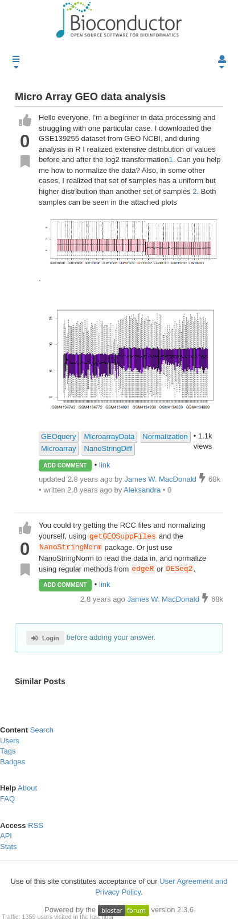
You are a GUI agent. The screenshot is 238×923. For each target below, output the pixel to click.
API (6, 835)
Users (9, 740)
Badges (12, 762)
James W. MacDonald (164, 599)
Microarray (58, 448)
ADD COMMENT (65, 465)
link (104, 465)
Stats (8, 846)
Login (45, 638)
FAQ (7, 798)
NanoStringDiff (108, 448)
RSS (35, 825)
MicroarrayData (109, 436)
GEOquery (58, 436)
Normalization (164, 436)
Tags (7, 751)
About (27, 788)
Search (42, 730)
